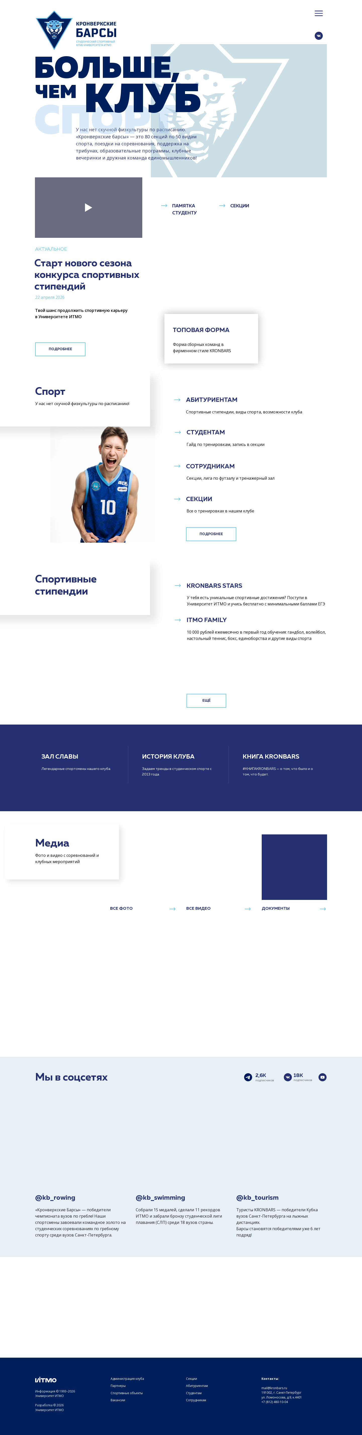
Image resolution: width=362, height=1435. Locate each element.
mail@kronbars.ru (274, 1388)
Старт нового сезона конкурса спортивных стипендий (86, 275)
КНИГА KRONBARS (271, 757)
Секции (191, 1379)
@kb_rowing (55, 1198)
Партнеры (118, 1386)
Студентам (194, 1393)
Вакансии (118, 1400)
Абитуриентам (197, 1386)
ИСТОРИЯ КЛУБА (168, 757)
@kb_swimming (160, 1198)
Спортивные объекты (127, 1393)
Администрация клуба (127, 1379)
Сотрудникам (196, 1400)
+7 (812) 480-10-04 (274, 1402)
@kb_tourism (257, 1198)
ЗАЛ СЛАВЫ (59, 757)
